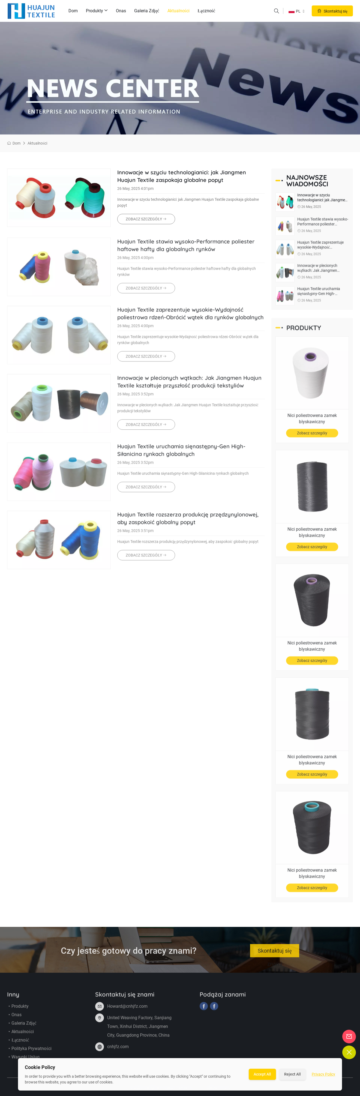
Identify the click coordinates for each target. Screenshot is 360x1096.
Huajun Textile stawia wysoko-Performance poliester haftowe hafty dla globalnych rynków (185, 249)
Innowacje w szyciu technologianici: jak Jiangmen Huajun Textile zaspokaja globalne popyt (181, 176)
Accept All (262, 1074)
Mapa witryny (218, 1091)
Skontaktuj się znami (275, 956)
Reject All (292, 1074)
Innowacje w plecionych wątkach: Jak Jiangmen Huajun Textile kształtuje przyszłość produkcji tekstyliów (189, 385)
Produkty (97, 11)
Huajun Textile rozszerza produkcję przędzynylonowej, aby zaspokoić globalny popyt (188, 522)
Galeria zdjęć (146, 10)
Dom (73, 10)
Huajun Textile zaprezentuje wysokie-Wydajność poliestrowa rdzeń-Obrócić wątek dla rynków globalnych (190, 317)
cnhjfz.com (118, 1050)
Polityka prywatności (29, 1052)
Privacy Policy (323, 1074)
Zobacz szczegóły (312, 437)
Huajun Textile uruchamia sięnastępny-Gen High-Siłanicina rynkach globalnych (181, 454)
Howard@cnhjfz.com (127, 1010)
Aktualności (178, 10)
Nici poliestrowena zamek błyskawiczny (312, 422)
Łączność (206, 10)
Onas (121, 10)
